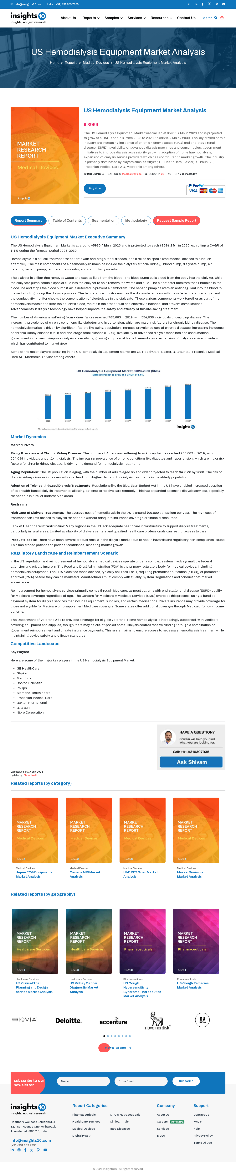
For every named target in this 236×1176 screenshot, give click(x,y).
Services (136, 14)
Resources (160, 14)
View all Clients (118, 1048)
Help (196, 1129)
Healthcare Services (86, 1122)
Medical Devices (96, 63)
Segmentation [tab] (103, 221)
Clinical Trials (119, 1122)
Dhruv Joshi (30, 775)
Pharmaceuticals (84, 1115)
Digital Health (81, 1136)
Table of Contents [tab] (67, 221)
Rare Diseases (120, 1129)
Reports (90, 14)
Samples (112, 14)
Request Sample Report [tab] (176, 221)
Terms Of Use (202, 1143)
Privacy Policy (203, 1136)
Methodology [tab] (136, 221)
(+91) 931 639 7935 (24, 1145)
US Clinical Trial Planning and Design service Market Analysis (34, 988)
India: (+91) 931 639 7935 (63, 4)
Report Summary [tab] (29, 221)
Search (207, 16)
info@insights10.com (26, 4)
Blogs (161, 1136)
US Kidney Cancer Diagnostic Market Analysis (84, 988)
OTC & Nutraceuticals (125, 1115)
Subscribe (186, 1081)
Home (54, 63)
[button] (104, 1036)
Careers (170, 1122)
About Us (69, 14)
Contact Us (71, 23)
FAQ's (197, 1122)
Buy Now (95, 189)
